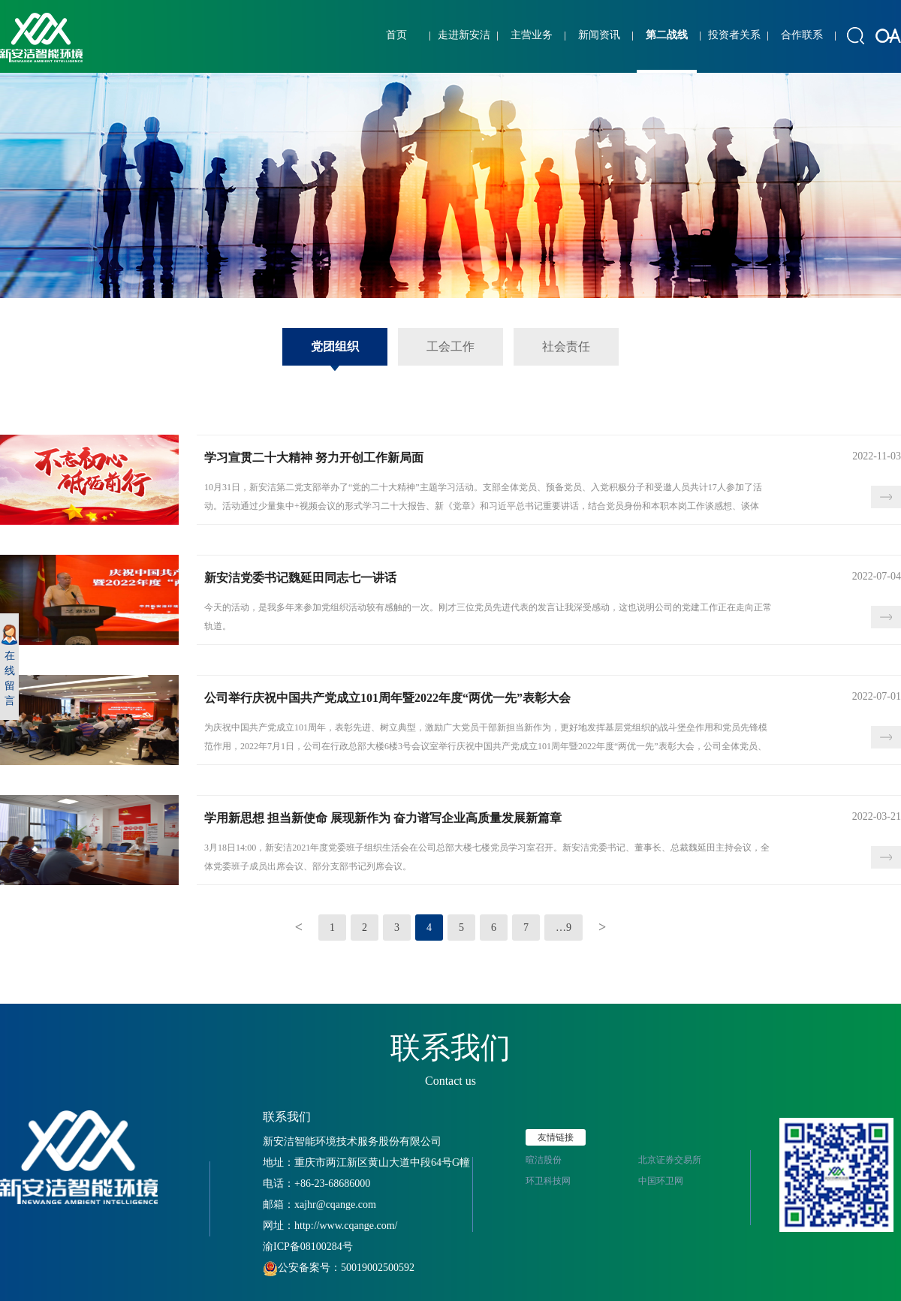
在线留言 (9, 665)
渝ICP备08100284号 (308, 1246)
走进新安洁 (464, 35)
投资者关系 (734, 35)
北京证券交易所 (669, 1160)
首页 (396, 35)
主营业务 (532, 35)
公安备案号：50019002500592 (338, 1267)
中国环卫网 (660, 1181)
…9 (563, 927)
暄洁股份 (544, 1160)
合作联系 (802, 35)
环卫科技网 (548, 1181)
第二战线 (667, 35)
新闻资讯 (599, 35)
